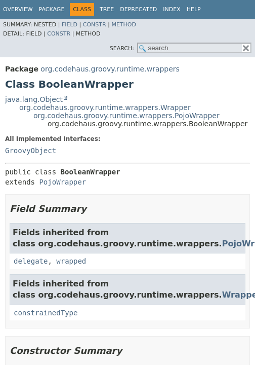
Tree (107, 9)
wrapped (71, 261)
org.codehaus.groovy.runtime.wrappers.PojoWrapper (126, 116)
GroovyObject (30, 151)
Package (52, 9)
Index (171, 9)
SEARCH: (122, 48)
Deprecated (138, 9)
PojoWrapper (62, 182)
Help (194, 9)
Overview (18, 9)
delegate (31, 261)
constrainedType (45, 313)
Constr (94, 24)
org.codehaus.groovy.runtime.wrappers (110, 69)
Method (123, 24)
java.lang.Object (34, 99)
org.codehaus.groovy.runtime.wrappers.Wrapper (105, 107)
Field (69, 24)
